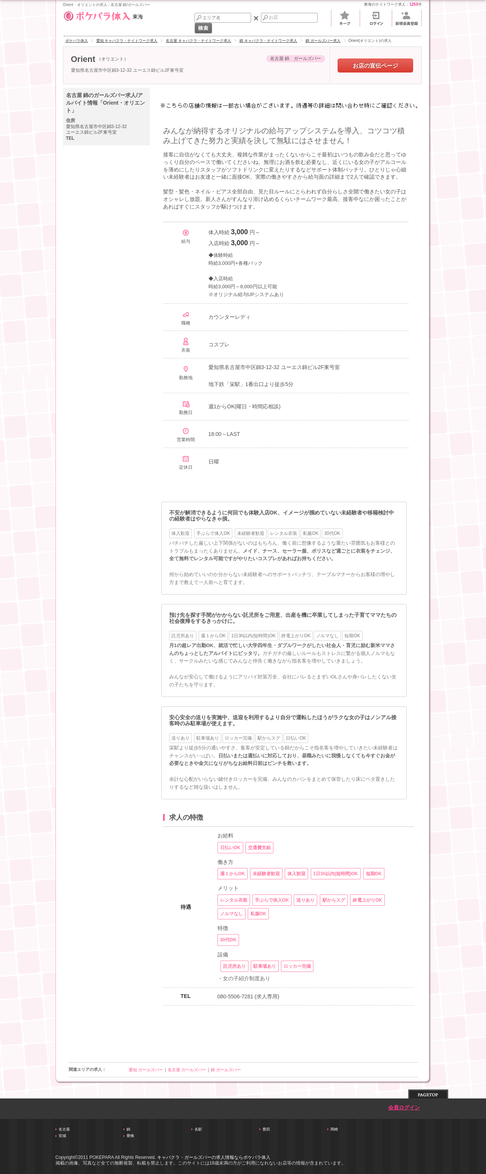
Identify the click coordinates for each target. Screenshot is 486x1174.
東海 (103, 15)
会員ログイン (404, 1108)
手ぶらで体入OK (213, 533)
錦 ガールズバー (226, 1069)
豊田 (266, 1129)
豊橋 (130, 1136)
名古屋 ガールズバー (187, 1069)
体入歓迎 (180, 533)
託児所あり (182, 635)
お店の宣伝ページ (375, 65)
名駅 (198, 1129)
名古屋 (64, 1129)
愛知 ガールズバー (146, 1069)
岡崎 (334, 1129)
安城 (62, 1136)
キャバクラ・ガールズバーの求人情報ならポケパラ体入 (213, 1157)
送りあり (180, 738)
